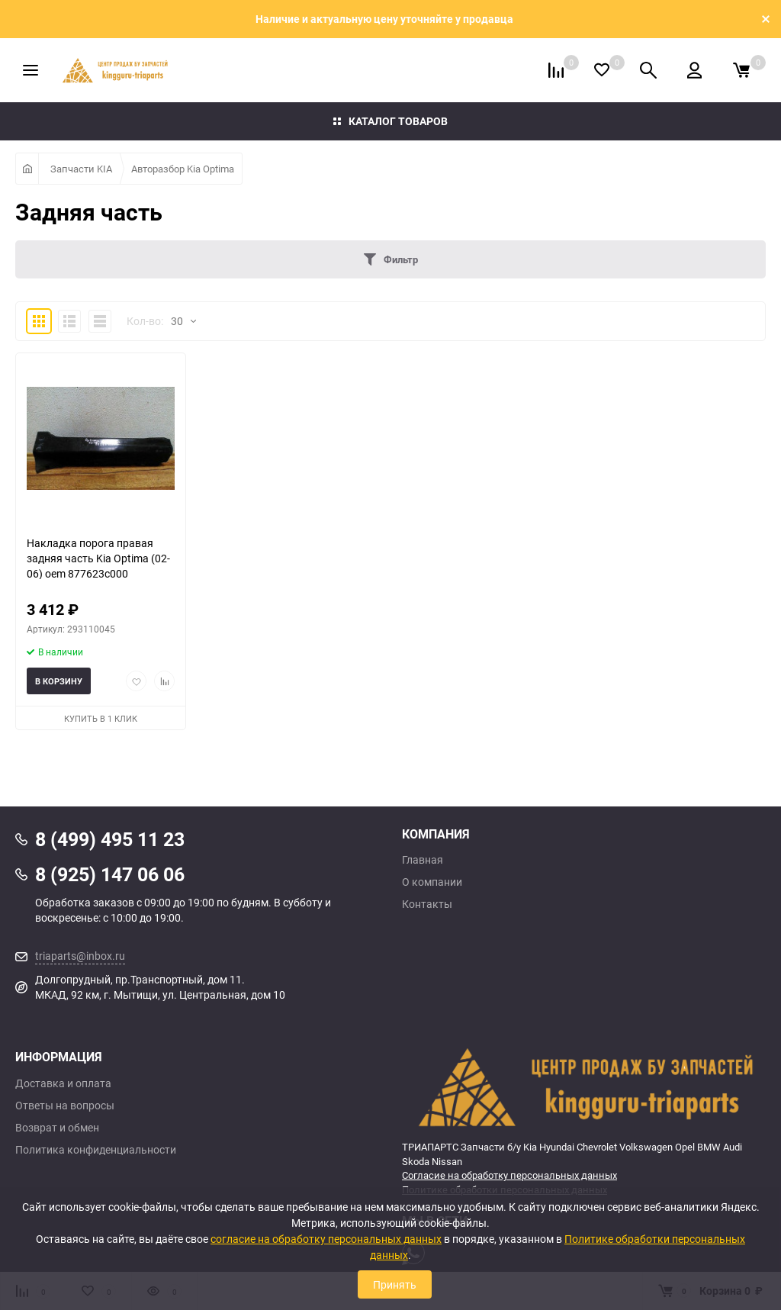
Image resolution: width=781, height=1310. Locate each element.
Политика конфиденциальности (95, 1149)
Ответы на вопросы (64, 1105)
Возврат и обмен (57, 1127)
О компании (432, 882)
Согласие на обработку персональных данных (509, 1175)
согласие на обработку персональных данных (326, 1238)
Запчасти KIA (81, 168)
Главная (422, 860)
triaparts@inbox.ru (80, 955)
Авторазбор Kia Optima (182, 168)
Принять (394, 1284)
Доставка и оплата (63, 1083)
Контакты (427, 904)
